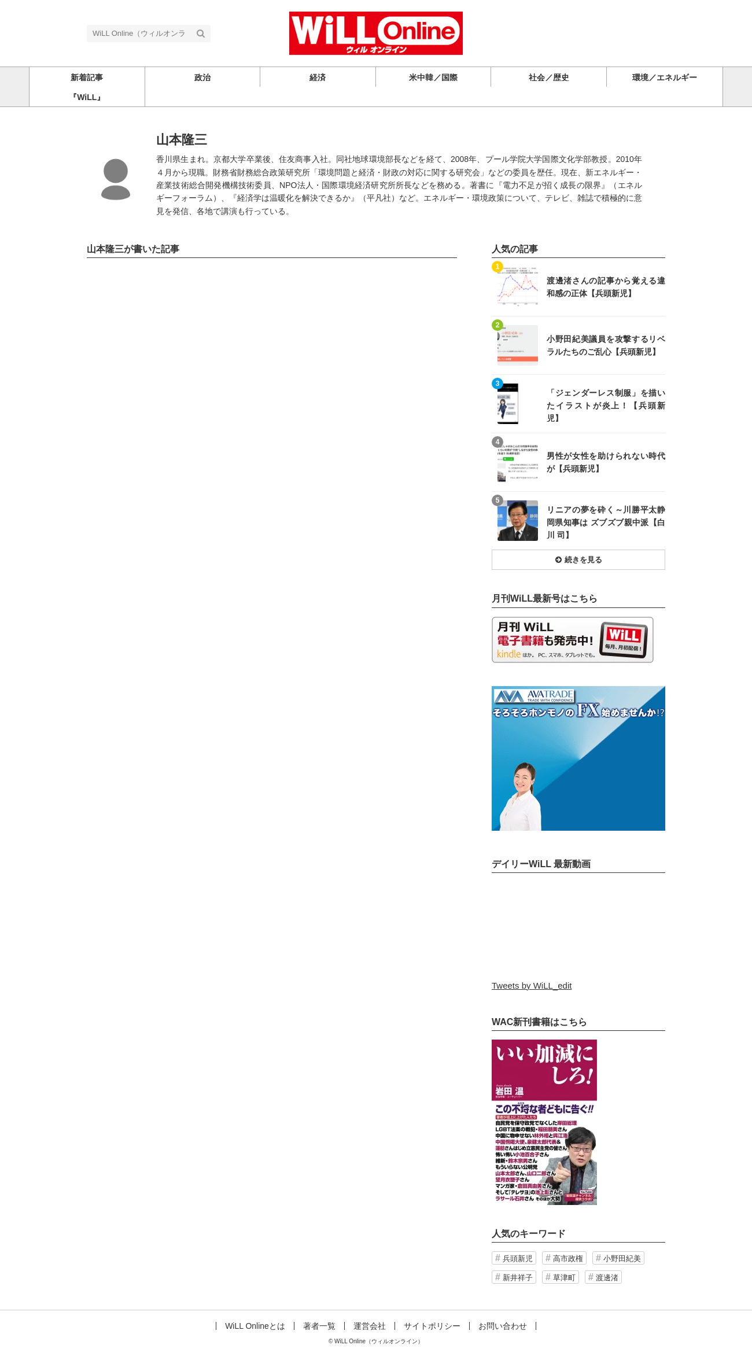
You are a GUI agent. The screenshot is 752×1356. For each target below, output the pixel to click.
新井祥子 (518, 1277)
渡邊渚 (607, 1277)
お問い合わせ (502, 1326)
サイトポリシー (432, 1326)
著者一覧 (319, 1326)
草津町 (564, 1277)
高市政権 (568, 1258)
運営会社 (369, 1326)
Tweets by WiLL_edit (532, 985)
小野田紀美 (622, 1258)
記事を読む (578, 287)
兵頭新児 (518, 1258)
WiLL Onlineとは (255, 1326)
